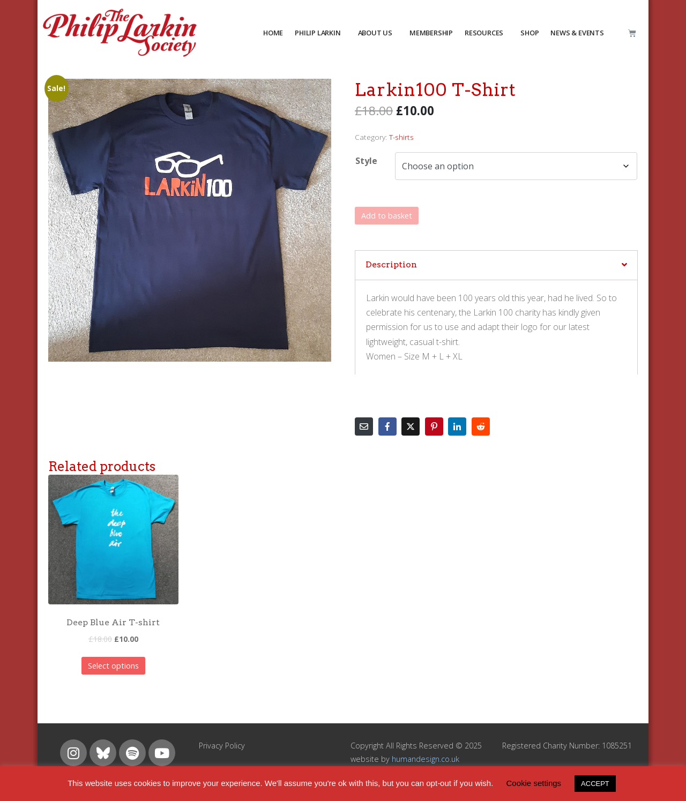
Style (366, 161)
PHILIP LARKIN (317, 33)
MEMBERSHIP (431, 33)
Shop (529, 33)
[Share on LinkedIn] (457, 426)
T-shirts (401, 137)
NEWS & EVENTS (576, 33)
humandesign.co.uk (425, 759)
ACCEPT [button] (595, 784)
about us (375, 33)
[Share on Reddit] (481, 426)
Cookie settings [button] (534, 783)
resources (484, 33)
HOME (273, 33)
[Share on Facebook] (387, 426)
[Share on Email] (364, 426)
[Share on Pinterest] (434, 426)
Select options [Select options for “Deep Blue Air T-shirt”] (113, 666)
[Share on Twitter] (410, 426)
